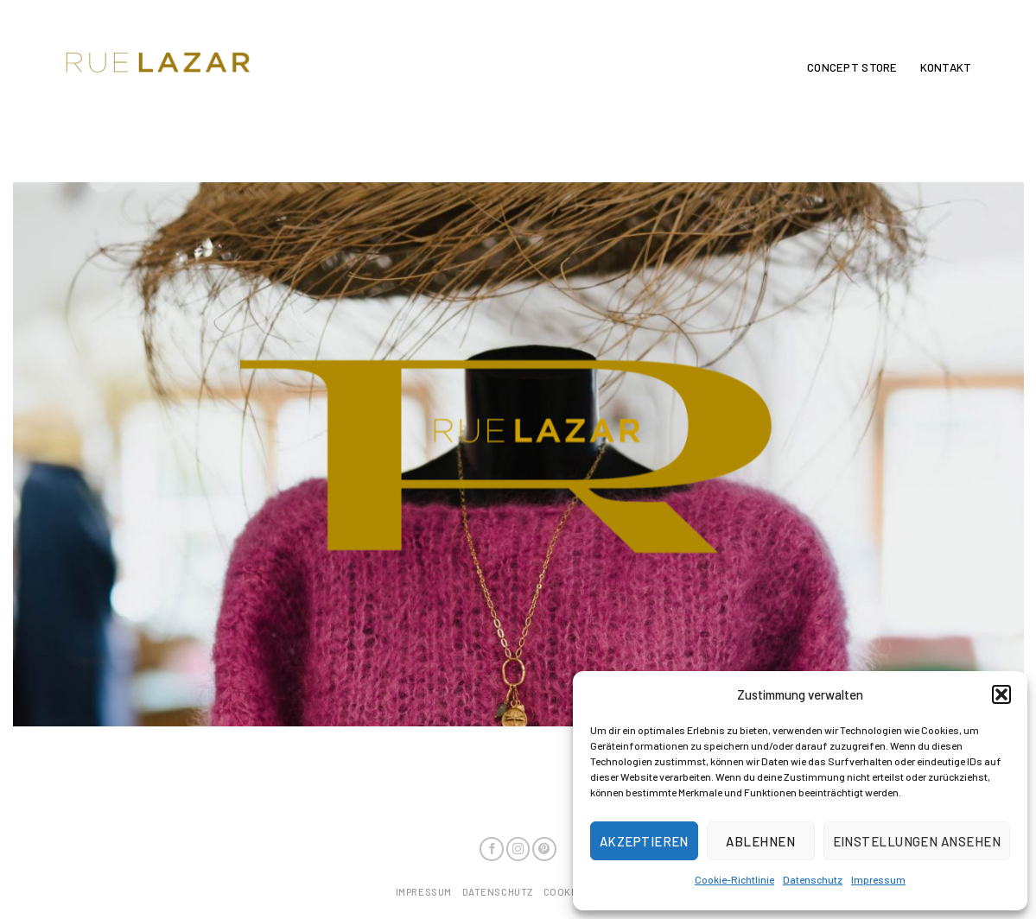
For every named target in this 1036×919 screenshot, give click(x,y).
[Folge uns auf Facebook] (492, 849)
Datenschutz (812, 879)
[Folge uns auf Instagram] (518, 849)
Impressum (878, 879)
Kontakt (946, 67)
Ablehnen (760, 841)
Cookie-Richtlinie (734, 879)
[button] (1001, 694)
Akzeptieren (644, 841)
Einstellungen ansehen (917, 841)
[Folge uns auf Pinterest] (544, 849)
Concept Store (852, 67)
